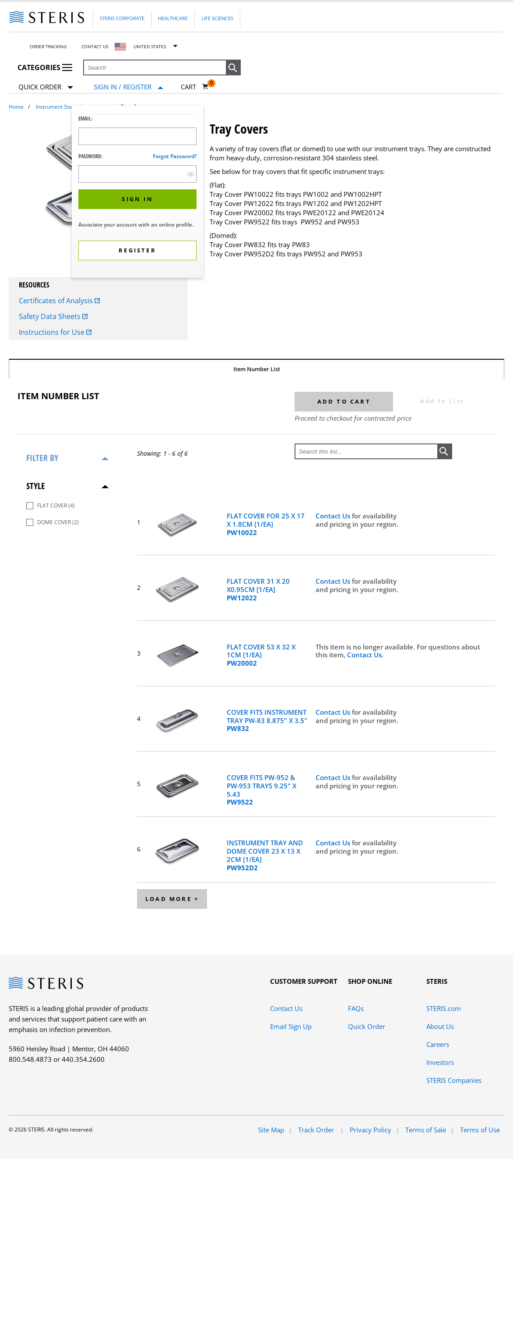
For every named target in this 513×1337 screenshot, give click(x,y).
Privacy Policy (370, 1129)
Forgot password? (175, 156)
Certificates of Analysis (59, 300)
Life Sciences (217, 18)
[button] (233, 67)
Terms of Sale (425, 1129)
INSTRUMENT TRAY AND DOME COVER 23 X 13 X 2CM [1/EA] (265, 855)
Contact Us (94, 46)
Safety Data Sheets (53, 316)
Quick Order (45, 87)
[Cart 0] (195, 86)
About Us (440, 1026)
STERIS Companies (453, 1080)
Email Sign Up (291, 1026)
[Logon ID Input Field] (137, 136)
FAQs (356, 1008)
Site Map (271, 1129)
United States (150, 46)
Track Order (317, 1129)
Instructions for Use (55, 332)
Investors (440, 1062)
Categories (45, 67)
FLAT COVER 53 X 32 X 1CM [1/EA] (261, 655)
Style (35, 486)
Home (16, 106)
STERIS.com (443, 1008)
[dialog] (137, 192)
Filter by (42, 458)
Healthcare (173, 18)
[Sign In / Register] (128, 87)
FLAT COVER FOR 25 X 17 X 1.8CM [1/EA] (266, 524)
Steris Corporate (122, 18)
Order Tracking (48, 46)
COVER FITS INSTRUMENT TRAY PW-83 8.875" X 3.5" (267, 720)
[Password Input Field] (137, 174)
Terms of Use (480, 1129)
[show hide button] (190, 174)
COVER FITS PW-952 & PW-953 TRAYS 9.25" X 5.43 (261, 789)
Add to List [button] (442, 401)
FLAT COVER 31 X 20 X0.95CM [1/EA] (258, 589)
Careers (437, 1044)
